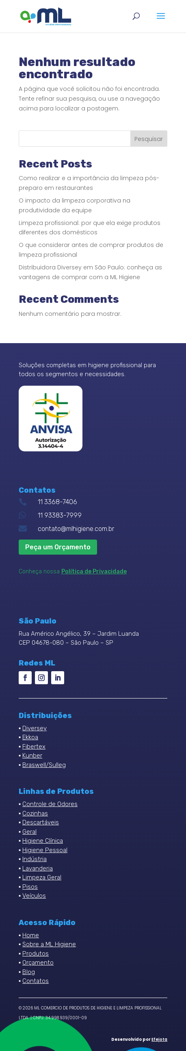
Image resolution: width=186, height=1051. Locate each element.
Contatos (35, 981)
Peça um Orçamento (58, 547)
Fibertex (33, 746)
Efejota (159, 1039)
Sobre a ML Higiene (49, 944)
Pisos (30, 886)
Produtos (35, 953)
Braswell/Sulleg (44, 765)
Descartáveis (40, 822)
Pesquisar (148, 139)
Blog (28, 972)
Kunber (32, 755)
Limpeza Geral (41, 877)
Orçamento (38, 962)
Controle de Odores (50, 804)
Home (30, 935)
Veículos (34, 895)
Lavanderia (37, 868)
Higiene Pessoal (44, 850)
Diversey (34, 728)
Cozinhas (35, 813)
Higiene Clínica (42, 840)
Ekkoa (30, 737)
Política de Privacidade (94, 571)
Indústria (34, 859)
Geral (29, 831)
